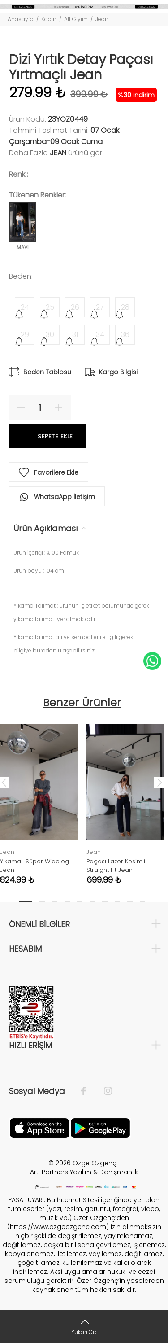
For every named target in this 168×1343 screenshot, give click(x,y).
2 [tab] (42, 901)
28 (125, 307)
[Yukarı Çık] (84, 1326)
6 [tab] (92, 901)
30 (50, 334)
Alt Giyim (76, 19)
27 (100, 307)
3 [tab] (54, 901)
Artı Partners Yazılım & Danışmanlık (84, 1172)
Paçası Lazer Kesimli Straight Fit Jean (115, 865)
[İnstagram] (103, 1091)
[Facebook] (88, 1091)
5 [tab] (79, 901)
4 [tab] (67, 901)
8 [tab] (117, 901)
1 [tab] (25, 901)
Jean (101, 19)
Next (159, 782)
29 (25, 334)
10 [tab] (142, 901)
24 (25, 307)
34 (100, 334)
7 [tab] (105, 901)
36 (125, 334)
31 (75, 334)
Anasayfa (21, 19)
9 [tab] (130, 901)
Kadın (48, 19)
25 (50, 307)
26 (75, 307)
